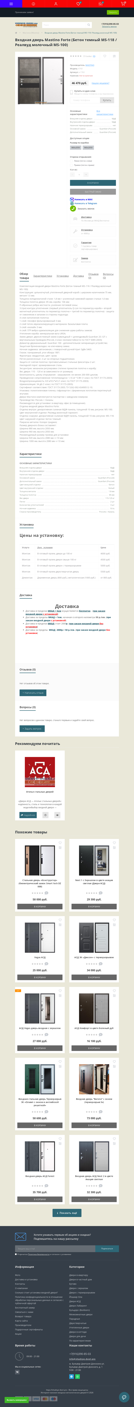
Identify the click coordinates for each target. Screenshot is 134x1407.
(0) (94, 56)
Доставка (86, 217)
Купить (107, 100)
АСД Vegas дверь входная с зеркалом (40, 1028)
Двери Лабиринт (78, 1305)
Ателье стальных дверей (40, 791)
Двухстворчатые (77, 1323)
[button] (56, 4)
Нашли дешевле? (100, 83)
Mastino (90, 65)
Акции (18, 1333)
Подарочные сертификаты (29, 1329)
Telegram (71, 1377)
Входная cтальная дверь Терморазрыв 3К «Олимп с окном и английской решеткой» (40, 1102)
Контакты (20, 1283)
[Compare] (114, 56)
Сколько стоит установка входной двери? (36, 1292)
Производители (23, 1325)
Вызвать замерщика (17, 1400)
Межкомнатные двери (80, 1314)
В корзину (93, 182)
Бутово (72, 1283)
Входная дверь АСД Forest (39, 1176)
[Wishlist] (104, 56)
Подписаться (107, 1248)
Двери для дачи (77, 1336)
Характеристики (42, 276)
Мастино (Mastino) (31, 32)
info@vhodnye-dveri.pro (82, 1359)
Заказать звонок (109, 26)
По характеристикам (80, 1340)
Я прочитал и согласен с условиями (44, 1254)
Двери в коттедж (78, 1331)
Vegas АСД (40, 957)
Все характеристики (105, 113)
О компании (21, 1288)
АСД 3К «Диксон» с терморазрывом (94, 957)
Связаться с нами (24, 1312)
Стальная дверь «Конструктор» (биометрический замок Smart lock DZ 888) (40, 883)
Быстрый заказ (93, 191)
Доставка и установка (26, 1279)
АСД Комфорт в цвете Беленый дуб (94, 1028)
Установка (87, 229)
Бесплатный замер (25, 1307)
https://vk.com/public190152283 (17, 1372)
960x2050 (88, 147)
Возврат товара (23, 1316)
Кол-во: (74, 169)
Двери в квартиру (78, 1275)
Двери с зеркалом (78, 1288)
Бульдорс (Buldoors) (79, 1310)
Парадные (74, 1318)
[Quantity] (79, 174)
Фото (17, 1275)
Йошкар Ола (75, 1297)
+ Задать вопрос (32, 728)
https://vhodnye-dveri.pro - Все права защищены (67, 1390)
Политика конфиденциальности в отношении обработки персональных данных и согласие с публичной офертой (39, 1300)
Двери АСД (75, 1301)
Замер (84, 258)
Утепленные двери (79, 1327)
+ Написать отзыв (33, 692)
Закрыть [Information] (113, 12)
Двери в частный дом (80, 1279)
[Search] (89, 25)
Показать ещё (67, 1213)
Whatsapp (77, 1377)
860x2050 (76, 147)
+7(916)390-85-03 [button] (80, 1354)
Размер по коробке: (79, 142)
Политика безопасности (39, 1254)
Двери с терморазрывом (82, 1292)
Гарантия (86, 242)
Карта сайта (21, 1320)
